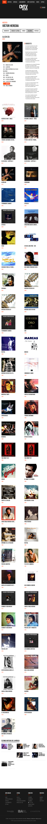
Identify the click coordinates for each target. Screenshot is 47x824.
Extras (42, 2)
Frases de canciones (21, 800)
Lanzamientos (22, 2)
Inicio (4, 2)
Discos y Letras (16, 31)
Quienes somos (31, 804)
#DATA (37, 2)
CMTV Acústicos (31, 2)
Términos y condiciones (31, 818)
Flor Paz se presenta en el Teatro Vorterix (42, 745)
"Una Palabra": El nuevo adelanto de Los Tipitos (11, 763)
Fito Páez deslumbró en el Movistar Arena (42, 754)
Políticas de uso (38, 818)
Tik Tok (30, 802)
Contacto (30, 806)
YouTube (30, 797)
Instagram (30, 799)
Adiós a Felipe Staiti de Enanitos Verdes (26, 754)
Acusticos (19, 799)
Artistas (10, 2)
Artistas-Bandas (9, 799)
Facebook (30, 800)
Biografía (6, 31)
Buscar (42, 7)
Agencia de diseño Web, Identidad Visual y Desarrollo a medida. (23, 820)
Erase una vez (20, 802)
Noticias (15, 2)
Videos (23, 31)
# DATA (18, 797)
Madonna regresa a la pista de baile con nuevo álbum (10, 747)
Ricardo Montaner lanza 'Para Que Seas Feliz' (26, 746)
